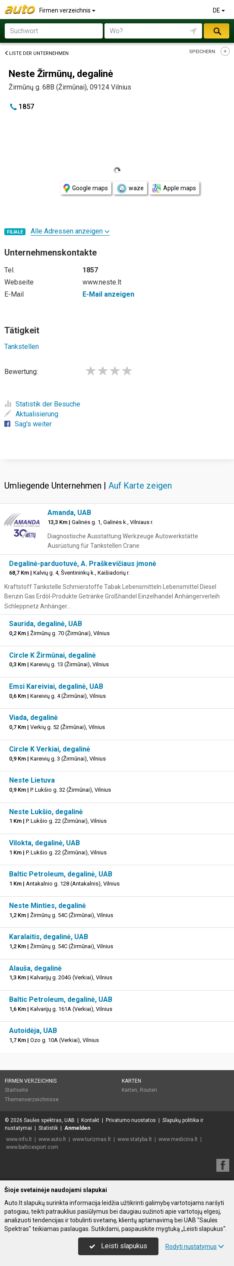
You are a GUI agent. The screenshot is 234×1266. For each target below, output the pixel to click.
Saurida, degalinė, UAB (45, 624)
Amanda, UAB (69, 512)
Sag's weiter (28, 424)
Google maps (85, 188)
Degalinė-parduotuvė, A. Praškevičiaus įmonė (82, 563)
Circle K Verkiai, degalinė (49, 749)
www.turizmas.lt (92, 1139)
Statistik (48, 1128)
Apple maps (174, 188)
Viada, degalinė (33, 717)
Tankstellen (21, 346)
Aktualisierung (31, 414)
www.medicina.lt (178, 1139)
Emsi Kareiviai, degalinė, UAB (56, 686)
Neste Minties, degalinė (47, 906)
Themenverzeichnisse (32, 1100)
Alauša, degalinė (35, 968)
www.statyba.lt (134, 1139)
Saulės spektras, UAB (49, 1120)
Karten (131, 1081)
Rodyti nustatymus (194, 1246)
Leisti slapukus (118, 1246)
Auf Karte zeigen (140, 485)
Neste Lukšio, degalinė (46, 812)
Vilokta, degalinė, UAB (44, 843)
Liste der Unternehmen (36, 53)
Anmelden (77, 1128)
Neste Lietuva (32, 780)
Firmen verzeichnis (68, 10)
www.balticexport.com (32, 1147)
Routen (148, 1090)
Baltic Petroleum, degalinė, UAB (60, 874)
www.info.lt (19, 1139)
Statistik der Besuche (42, 404)
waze (130, 188)
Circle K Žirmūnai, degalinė (52, 655)
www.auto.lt (52, 1139)
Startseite (16, 1090)
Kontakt (90, 1120)
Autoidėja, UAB (33, 1030)
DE (219, 10)
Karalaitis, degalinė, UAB (48, 937)
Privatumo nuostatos (131, 1120)
